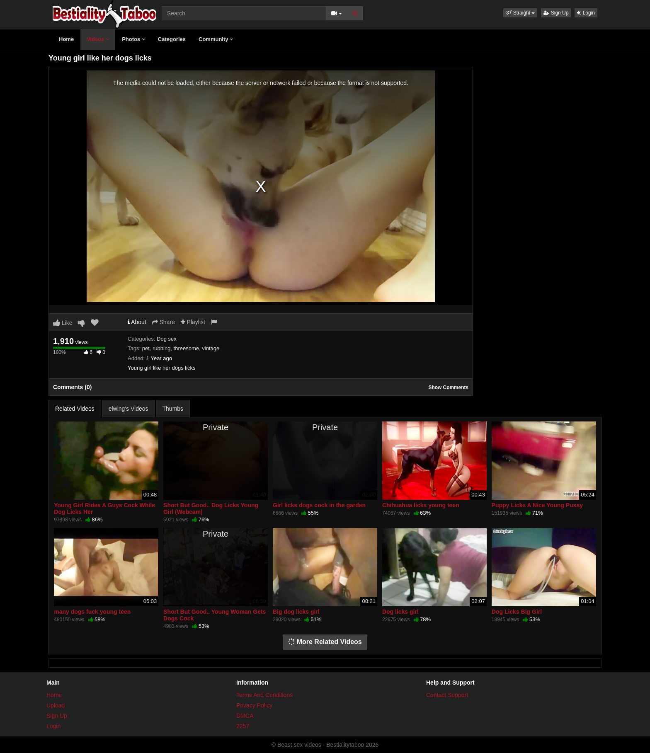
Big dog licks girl (296, 611)
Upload (55, 705)
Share (163, 322)
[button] (520, 12)
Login (586, 13)
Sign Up (555, 13)
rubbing (161, 348)
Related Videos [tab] (75, 408)
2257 (242, 726)
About (137, 322)
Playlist (193, 322)
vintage (210, 348)
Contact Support (447, 695)
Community (216, 39)
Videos (98, 39)
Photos (133, 39)
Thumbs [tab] (173, 408)
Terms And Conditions (264, 695)
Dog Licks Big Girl (517, 611)
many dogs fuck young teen (92, 611)
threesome (186, 348)
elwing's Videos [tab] (128, 408)
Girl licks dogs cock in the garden (319, 505)
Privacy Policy (254, 705)
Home (66, 39)
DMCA (244, 715)
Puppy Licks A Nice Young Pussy (537, 505)
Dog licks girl (400, 611)
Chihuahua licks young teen (420, 505)
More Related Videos (325, 641)
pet (146, 348)
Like (63, 323)
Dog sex (167, 339)
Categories (172, 39)
